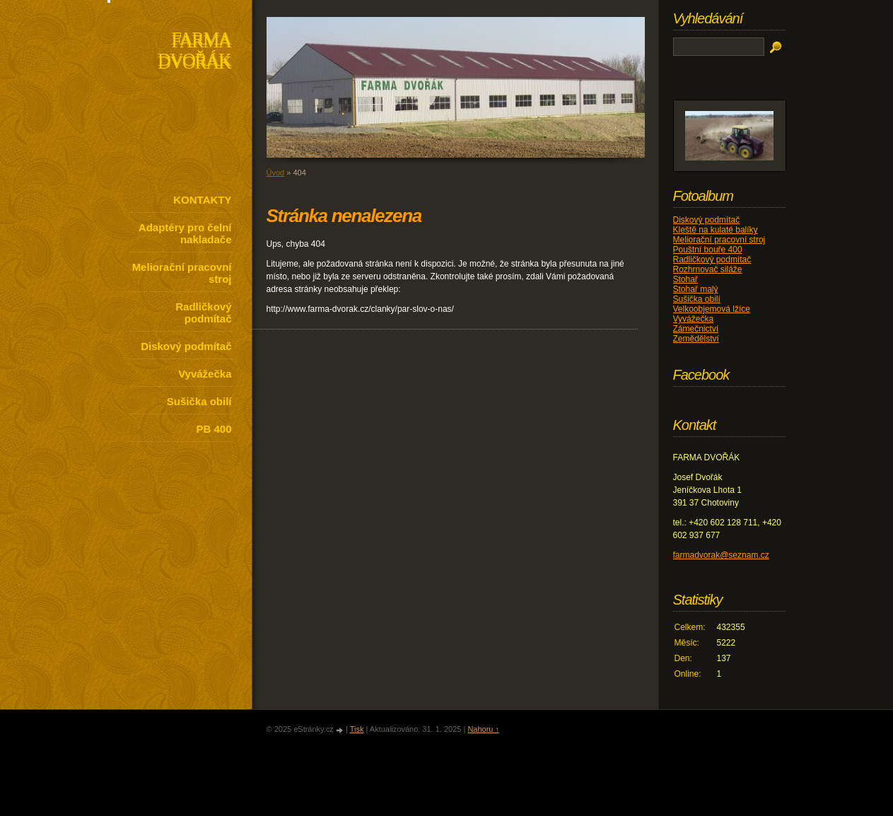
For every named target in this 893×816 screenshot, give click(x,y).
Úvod (276, 172)
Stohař (685, 279)
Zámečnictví (696, 329)
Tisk (357, 729)
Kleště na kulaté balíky (715, 230)
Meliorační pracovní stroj (182, 273)
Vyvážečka (204, 374)
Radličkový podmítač (203, 313)
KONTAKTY (202, 200)
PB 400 (213, 429)
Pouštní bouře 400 (707, 250)
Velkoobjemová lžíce (711, 309)
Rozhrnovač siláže (707, 269)
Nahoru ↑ (483, 729)
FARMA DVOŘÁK (194, 52)
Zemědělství (696, 339)
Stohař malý (695, 289)
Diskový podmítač (186, 346)
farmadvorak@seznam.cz (721, 555)
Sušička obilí (199, 401)
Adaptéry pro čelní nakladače (185, 233)
